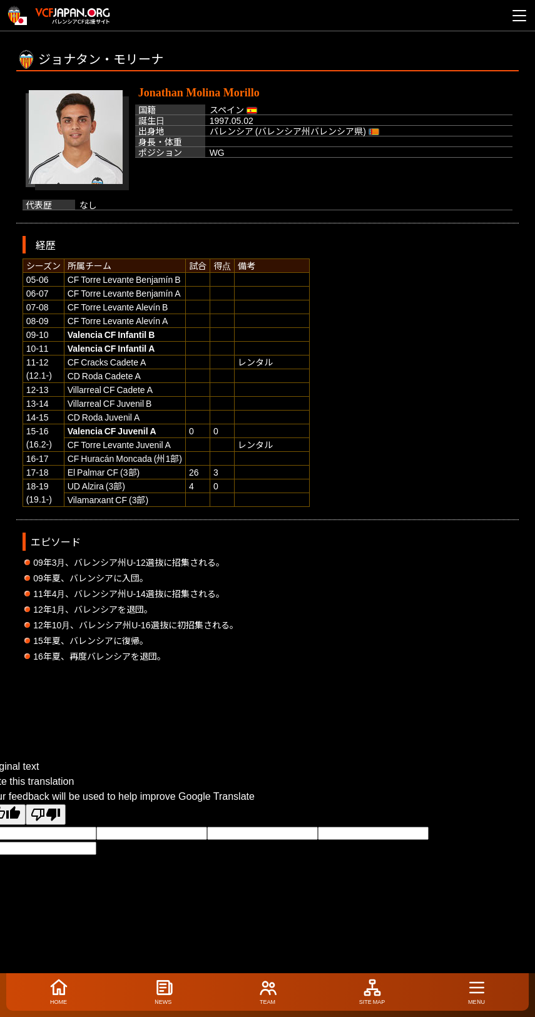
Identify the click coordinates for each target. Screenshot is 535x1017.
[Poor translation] (46, 814)
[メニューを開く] (519, 15)
